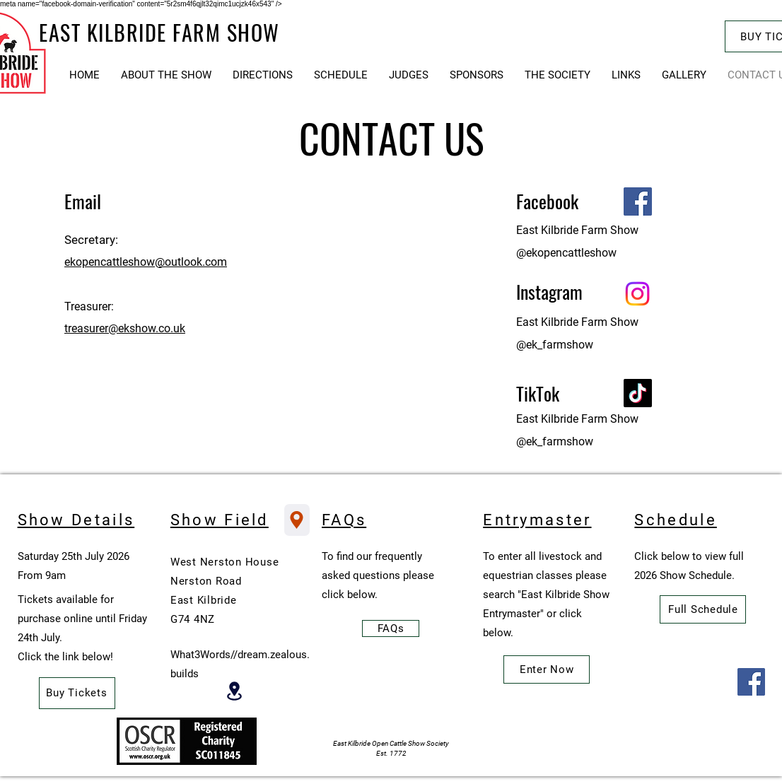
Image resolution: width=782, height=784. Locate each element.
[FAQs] (390, 628)
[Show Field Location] (297, 520)
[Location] (234, 691)
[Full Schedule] (703, 609)
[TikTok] (638, 393)
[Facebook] (638, 201)
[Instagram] (637, 294)
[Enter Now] (546, 669)
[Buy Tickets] (77, 693)
